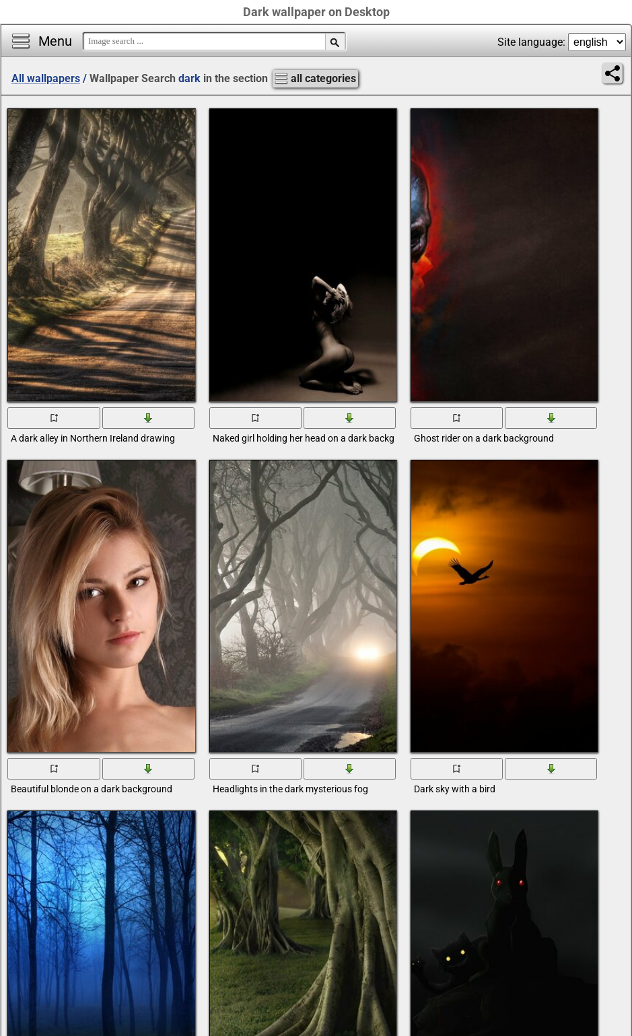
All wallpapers (45, 78)
